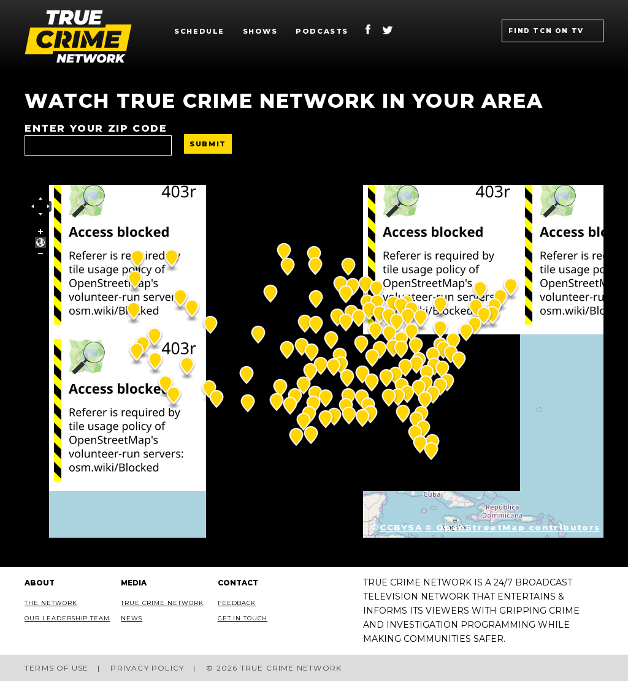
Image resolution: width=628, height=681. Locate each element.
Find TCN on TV (545, 31)
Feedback (237, 603)
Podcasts (322, 31)
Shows (260, 31)
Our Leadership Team (67, 618)
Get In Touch (243, 618)
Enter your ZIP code (96, 128)
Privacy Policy (147, 667)
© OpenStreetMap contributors (512, 527)
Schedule (199, 31)
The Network (51, 603)
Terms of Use (56, 667)
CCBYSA (401, 527)
